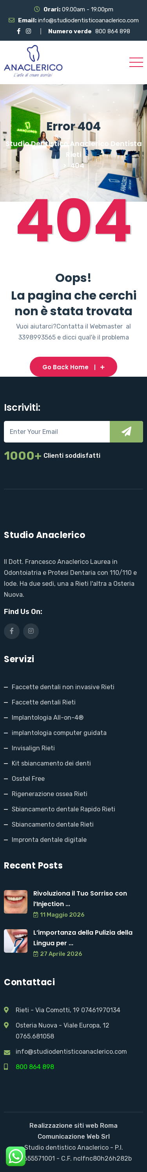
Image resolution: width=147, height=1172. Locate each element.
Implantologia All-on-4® (47, 717)
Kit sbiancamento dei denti (51, 763)
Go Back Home (73, 367)
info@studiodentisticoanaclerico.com (88, 20)
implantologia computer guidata (59, 733)
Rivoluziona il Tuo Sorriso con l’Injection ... (80, 898)
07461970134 (100, 1010)
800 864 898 (112, 31)
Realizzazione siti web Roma (73, 1125)
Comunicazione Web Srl (74, 1136)
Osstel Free (28, 778)
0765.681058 (35, 1036)
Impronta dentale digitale (49, 839)
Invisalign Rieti (33, 748)
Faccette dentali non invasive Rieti (63, 687)
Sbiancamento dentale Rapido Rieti (63, 809)
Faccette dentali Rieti (44, 702)
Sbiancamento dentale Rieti (53, 824)
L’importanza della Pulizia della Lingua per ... (82, 938)
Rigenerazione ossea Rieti (49, 794)
